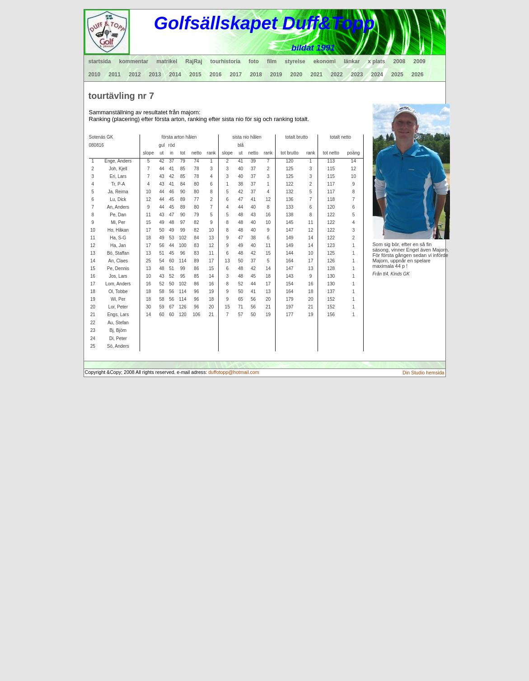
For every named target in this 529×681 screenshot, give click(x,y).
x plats (376, 61)
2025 (397, 74)
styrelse (295, 61)
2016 (216, 74)
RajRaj (193, 61)
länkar (352, 61)
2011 (114, 74)
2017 (235, 74)
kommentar (134, 61)
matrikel (166, 61)
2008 (399, 61)
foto (253, 61)
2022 (337, 74)
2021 (316, 74)
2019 (276, 74)
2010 (95, 74)
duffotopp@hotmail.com (233, 372)
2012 (135, 74)
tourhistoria (226, 61)
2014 (175, 74)
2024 (377, 74)
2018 (256, 74)
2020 (296, 74)
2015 (195, 74)
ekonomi (325, 61)
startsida (100, 61)
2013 (155, 74)
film (271, 61)
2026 (418, 74)
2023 (357, 74)
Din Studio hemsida (423, 372)
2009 (419, 61)
